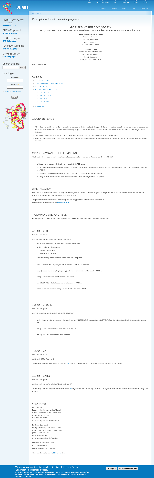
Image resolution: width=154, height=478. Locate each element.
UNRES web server (102, 2)
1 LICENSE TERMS (42, 80)
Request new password (13, 91)
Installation (103, 8)
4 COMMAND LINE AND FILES (46, 89)
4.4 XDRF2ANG (43, 102)
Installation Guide (63, 202)
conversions (144, 8)
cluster (133, 8)
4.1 (68, 363)
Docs (115, 2)
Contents (37, 76)
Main (89, 2)
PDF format (57, 453)
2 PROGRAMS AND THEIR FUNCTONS (49, 83)
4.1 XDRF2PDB (43, 93)
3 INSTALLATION (41, 86)
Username (15, 78)
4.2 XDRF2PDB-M (44, 96)
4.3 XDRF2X (42, 99)
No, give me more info (128, 469)
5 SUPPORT (39, 106)
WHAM (124, 8)
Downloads (125, 2)
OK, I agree (111, 469)
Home (34, 13)
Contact (145, 2)
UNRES (114, 8)
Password (15, 85)
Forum (136, 2)
